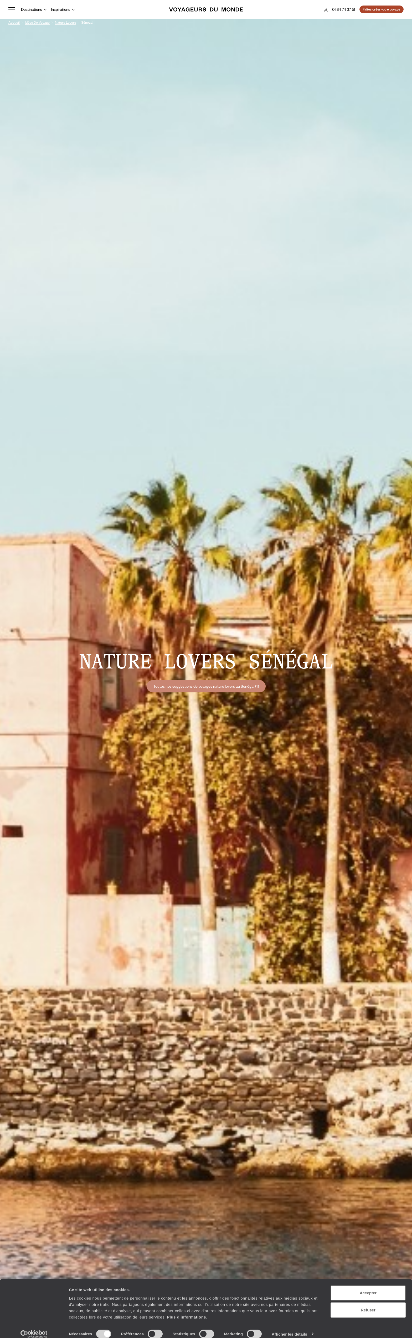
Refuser (368, 1303)
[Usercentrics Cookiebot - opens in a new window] (34, 1328)
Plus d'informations (186, 1310)
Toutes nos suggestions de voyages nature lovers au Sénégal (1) (206, 686)
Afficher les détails (289, 1327)
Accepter (368, 1286)
